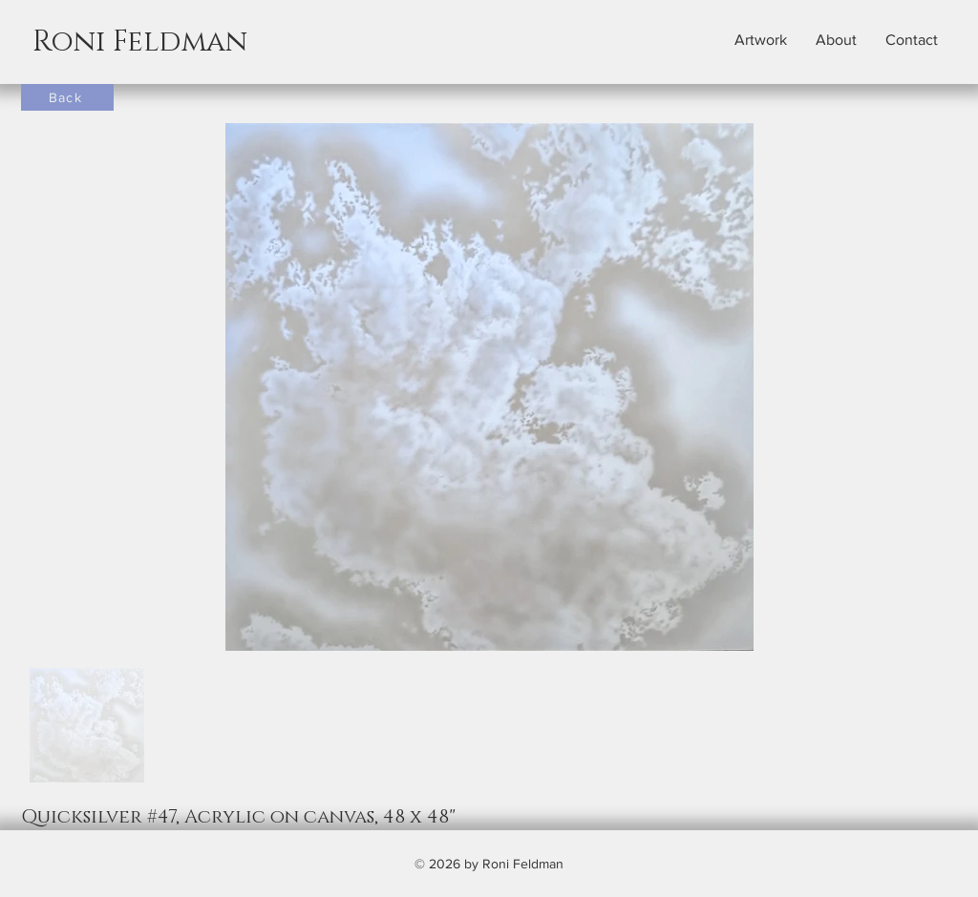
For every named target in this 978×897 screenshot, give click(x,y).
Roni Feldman (139, 42)
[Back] (67, 97)
